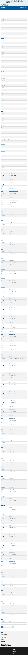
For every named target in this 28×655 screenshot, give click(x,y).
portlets (2, 125)
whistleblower (3, 134)
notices (2, 120)
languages (3, 108)
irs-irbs (2, 59)
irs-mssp (2, 66)
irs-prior (2, 75)
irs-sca (2, 82)
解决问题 (4, 637)
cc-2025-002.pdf (12, 218)
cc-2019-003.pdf (12, 471)
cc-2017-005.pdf (12, 596)
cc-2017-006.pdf (12, 588)
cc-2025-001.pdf (12, 227)
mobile (2, 113)
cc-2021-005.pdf (12, 325)
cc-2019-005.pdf (12, 453)
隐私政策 (14, 651)
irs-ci (2, 146)
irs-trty (2, 101)
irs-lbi (2, 160)
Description (3, 179)
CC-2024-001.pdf (12, 244)
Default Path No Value (5, 137)
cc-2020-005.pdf (12, 400)
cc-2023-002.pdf (12, 253)
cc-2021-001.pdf (12, 352)
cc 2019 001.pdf (11, 489)
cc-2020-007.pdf (12, 382)
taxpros (2, 141)
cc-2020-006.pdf (12, 391)
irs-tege (2, 94)
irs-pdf (2, 71)
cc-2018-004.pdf (12, 543)
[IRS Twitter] (4, 645)
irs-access (3, 35)
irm (1, 33)
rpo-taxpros (3, 163)
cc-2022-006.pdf (12, 262)
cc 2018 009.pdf (11, 498)
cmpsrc (2, 19)
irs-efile (2, 52)
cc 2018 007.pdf (11, 516)
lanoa (2, 111)
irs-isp (2, 61)
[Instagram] (6, 645)
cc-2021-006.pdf (12, 316)
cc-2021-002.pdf (12, 363)
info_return (3, 31)
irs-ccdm (2, 45)
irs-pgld (2, 165)
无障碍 (14, 653)
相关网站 (4, 641)
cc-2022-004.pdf (12, 280)
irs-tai (2, 92)
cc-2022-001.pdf (12, 307)
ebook (2, 21)
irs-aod (2, 38)
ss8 (1, 130)
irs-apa (2, 40)
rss (1, 127)
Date (2, 175)
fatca (2, 26)
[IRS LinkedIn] (8, 645)
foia (2, 28)
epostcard (3, 24)
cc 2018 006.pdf (11, 525)
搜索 (20, 7)
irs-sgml (2, 87)
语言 (3, 639)
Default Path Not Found (5, 139)
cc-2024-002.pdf (12, 235)
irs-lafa (2, 64)
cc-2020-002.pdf (12, 427)
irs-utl (2, 104)
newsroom (3, 118)
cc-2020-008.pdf (12, 373)
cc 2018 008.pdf (11, 507)
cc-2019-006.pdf (12, 445)
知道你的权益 (4, 634)
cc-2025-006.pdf (12, 182)
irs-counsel (3, 144)
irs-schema (3, 85)
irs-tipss (2, 99)
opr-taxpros (3, 151)
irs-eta (2, 54)
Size (2, 177)
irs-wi (2, 153)
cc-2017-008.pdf (12, 570)
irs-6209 (2, 167)
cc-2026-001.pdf (12, 173)
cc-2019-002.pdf (12, 480)
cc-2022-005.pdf (12, 271)
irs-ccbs (2, 42)
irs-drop (2, 50)
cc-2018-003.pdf (12, 552)
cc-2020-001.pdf (12, 436)
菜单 (26, 7)
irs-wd (2, 106)
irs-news (2, 68)
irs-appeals (3, 155)
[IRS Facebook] (2, 645)
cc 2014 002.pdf (11, 605)
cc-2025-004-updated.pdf (13, 191)
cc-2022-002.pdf (12, 298)
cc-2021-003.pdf (12, 343)
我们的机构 (4, 632)
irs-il (2, 57)
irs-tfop (2, 97)
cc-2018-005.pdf (12, 534)
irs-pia (2, 73)
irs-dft (2, 47)
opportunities (3, 123)
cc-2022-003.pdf (12, 289)
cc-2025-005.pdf (12, 209)
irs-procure (3, 78)
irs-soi (2, 90)
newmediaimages (4, 115)
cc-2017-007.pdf (12, 579)
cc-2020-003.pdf (12, 418)
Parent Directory (3, 17)
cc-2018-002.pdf (12, 561)
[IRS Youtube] (10, 645)
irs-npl (2, 158)
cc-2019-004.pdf (12, 462)
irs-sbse (2, 148)
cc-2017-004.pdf (12, 614)
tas (1, 132)
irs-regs (2, 80)
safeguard (3, 170)
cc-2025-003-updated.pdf (13, 200)
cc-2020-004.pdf (12, 409)
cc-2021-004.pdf (12, 334)
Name (2, 173)
